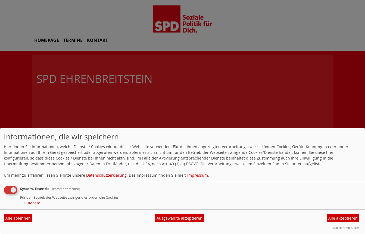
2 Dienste (30, 202)
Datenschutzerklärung (106, 175)
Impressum (197, 175)
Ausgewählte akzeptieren (179, 218)
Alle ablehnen (18, 218)
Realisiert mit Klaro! (345, 228)
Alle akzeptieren (343, 218)
